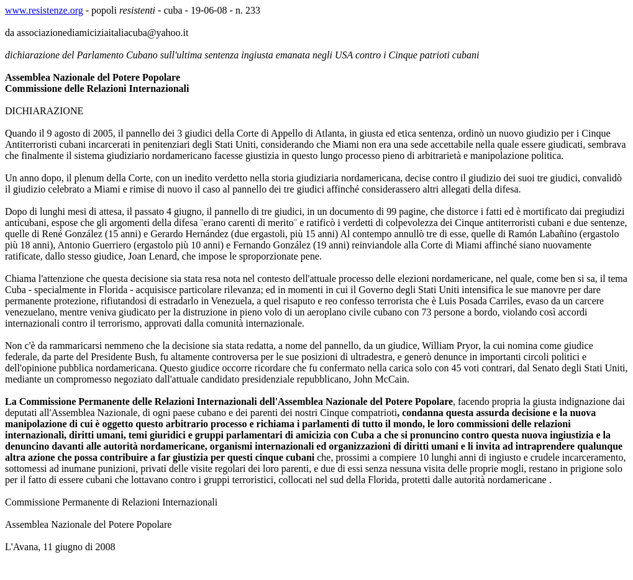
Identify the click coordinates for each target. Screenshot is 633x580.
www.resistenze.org (44, 10)
